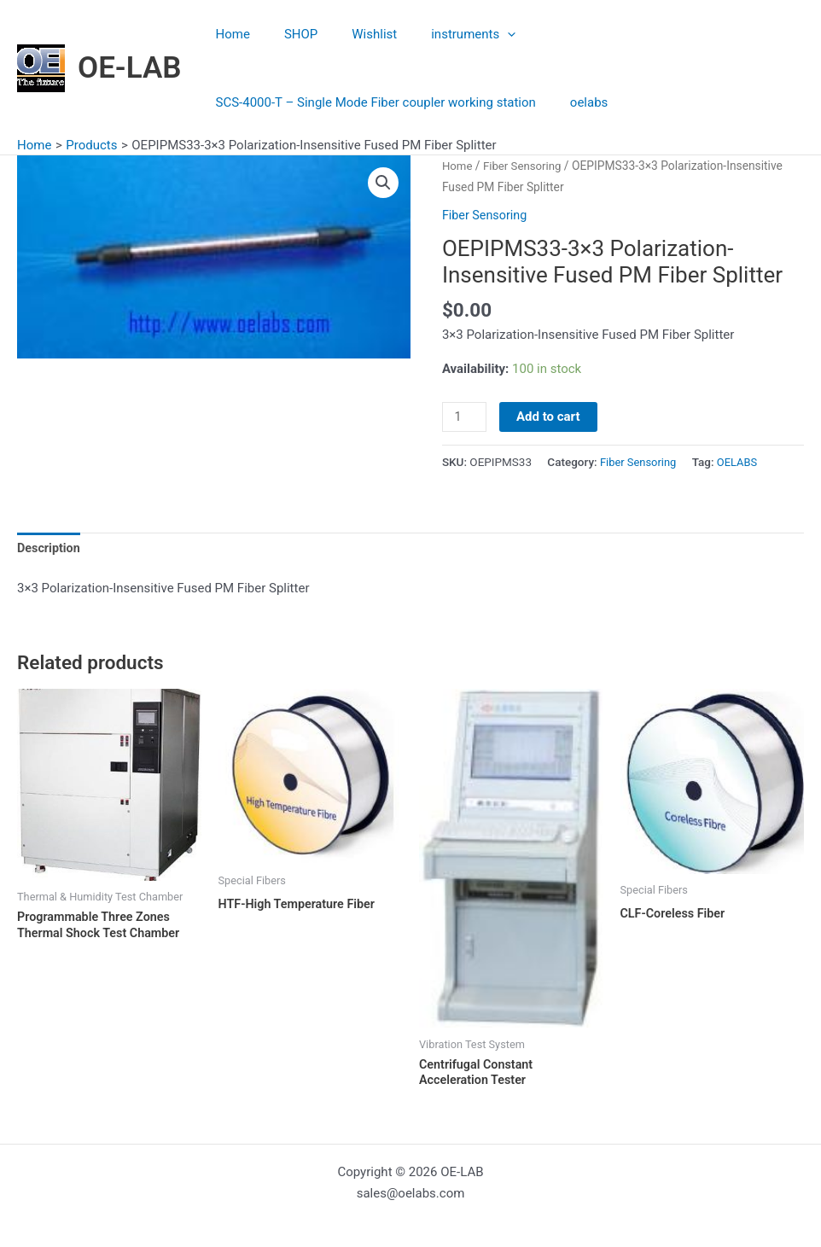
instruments (443, 34)
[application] (477, 34)
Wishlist (353, 34)
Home (229, 34)
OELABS (741, 462)
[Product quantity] (465, 417)
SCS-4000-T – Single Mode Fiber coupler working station (372, 102)
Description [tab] (50, 549)
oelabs (576, 102)
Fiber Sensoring (526, 165)
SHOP (288, 34)
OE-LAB (130, 67)
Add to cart (550, 416)
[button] (382, 183)
